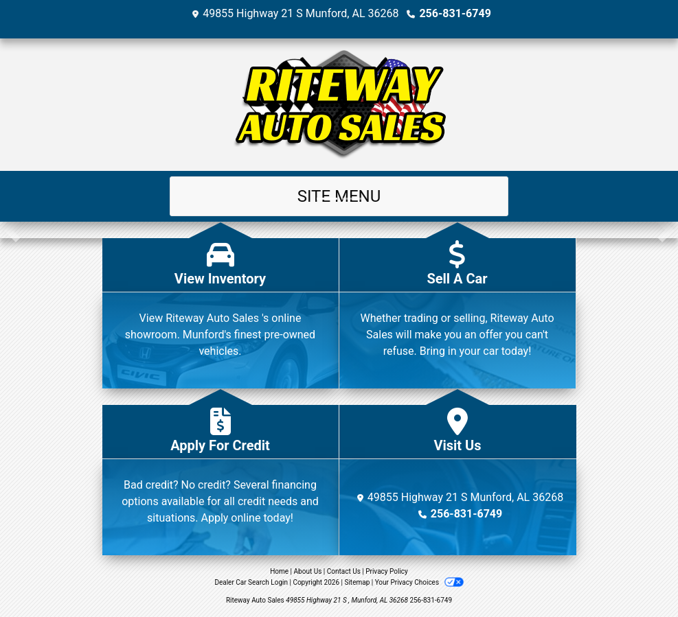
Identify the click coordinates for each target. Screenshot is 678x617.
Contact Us (344, 571)
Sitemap (357, 582)
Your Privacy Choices (419, 582)
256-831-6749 (454, 13)
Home (279, 571)
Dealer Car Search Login (251, 582)
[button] (12, 230)
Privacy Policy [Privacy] (386, 571)
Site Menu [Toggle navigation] (339, 196)
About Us (308, 571)
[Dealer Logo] (339, 104)
